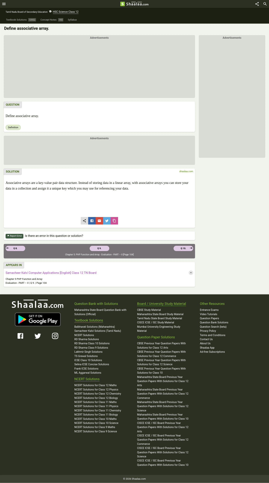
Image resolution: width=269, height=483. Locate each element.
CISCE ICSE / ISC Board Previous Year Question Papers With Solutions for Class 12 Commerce (162, 440)
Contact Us (206, 339)
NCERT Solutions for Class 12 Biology (96, 398)
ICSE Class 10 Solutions (88, 360)
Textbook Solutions (88, 320)
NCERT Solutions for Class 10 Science (96, 423)
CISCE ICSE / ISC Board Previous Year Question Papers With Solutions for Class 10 (162, 462)
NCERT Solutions (84, 335)
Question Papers (209, 318)
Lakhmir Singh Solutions (88, 351)
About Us (205, 343)
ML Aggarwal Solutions (87, 372)
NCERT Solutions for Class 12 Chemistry (97, 393)
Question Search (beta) (213, 326)
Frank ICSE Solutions (86, 368)
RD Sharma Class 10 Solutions (92, 343)
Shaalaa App (207, 347)
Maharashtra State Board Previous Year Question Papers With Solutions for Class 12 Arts (162, 381)
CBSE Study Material (149, 310)
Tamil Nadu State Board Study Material (159, 318)
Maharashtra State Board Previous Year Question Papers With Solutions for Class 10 (162, 416)
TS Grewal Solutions (86, 356)
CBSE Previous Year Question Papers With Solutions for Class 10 (161, 370)
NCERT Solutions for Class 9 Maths (94, 427)
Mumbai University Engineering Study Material (158, 329)
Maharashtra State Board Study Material (160, 314)
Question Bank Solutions (214, 322)
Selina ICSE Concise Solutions (91, 364)
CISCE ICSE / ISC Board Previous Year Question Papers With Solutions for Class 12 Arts (162, 427)
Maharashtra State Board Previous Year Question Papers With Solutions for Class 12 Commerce (162, 394)
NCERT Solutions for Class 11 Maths (95, 402)
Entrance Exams (209, 310)
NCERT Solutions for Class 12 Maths (95, 385)
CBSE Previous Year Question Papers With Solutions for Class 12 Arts (161, 345)
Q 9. (99, 248)
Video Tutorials (208, 314)
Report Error (14, 236)
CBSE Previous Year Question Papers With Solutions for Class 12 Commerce (161, 354)
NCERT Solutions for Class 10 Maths (95, 419)
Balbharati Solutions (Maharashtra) (94, 326)
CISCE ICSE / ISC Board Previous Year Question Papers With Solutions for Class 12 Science (162, 452)
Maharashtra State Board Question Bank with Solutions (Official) (100, 312)
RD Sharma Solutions (86, 339)
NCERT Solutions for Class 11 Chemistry (97, 410)
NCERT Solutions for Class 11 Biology (96, 414)
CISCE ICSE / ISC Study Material (155, 322)
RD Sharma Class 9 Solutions (91, 347)
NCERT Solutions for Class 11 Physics (96, 406)
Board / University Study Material (161, 304)
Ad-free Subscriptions (212, 351)
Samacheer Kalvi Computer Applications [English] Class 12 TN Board (51, 273)
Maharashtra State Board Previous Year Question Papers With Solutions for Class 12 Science (162, 406)
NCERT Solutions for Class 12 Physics (96, 389)
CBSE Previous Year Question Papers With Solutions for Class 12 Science (161, 362)
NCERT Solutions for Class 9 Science (95, 431)
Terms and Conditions (212, 335)
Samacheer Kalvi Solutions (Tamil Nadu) (97, 331)
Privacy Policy (208, 331)
